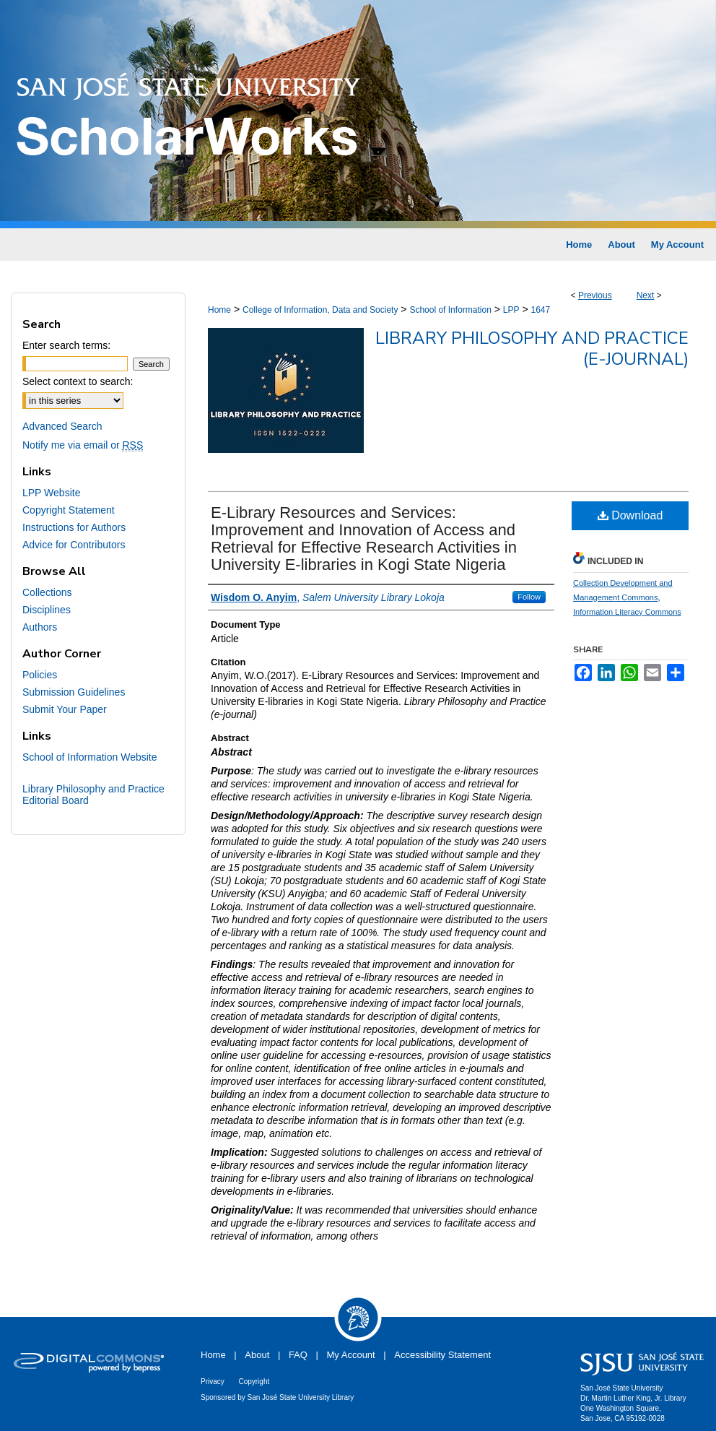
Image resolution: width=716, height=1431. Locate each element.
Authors (39, 627)
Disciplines (46, 609)
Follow (529, 596)
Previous (595, 295)
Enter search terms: (66, 345)
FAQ (298, 1354)
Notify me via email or (82, 445)
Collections (46, 592)
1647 (540, 310)
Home (219, 310)
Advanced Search (62, 426)
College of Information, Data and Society (320, 310)
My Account (351, 1354)
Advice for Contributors (73, 544)
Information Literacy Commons (627, 612)
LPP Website (51, 492)
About (257, 1354)
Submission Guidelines (73, 692)
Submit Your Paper (64, 709)
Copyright (253, 1381)
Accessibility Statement (442, 1354)
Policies (39, 674)
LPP (511, 310)
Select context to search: (77, 381)
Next (646, 295)
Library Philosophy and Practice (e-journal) (532, 349)
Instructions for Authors (74, 527)
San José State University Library (301, 1397)
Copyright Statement (68, 510)
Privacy (212, 1381)
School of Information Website (89, 757)
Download (630, 515)
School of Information (450, 310)
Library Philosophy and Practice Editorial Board (93, 794)
